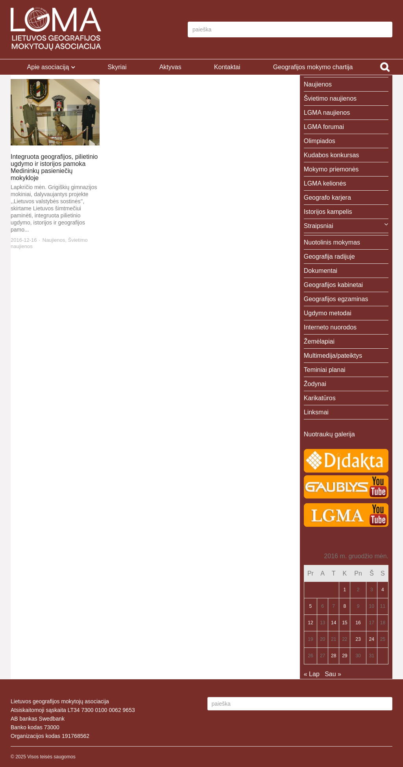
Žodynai (315, 384)
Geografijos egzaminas (336, 299)
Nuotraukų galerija (329, 434)
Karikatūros (320, 398)
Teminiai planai (325, 369)
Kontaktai (227, 67)
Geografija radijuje (329, 256)
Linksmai (316, 412)
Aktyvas (170, 67)
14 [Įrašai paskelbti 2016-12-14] (333, 622)
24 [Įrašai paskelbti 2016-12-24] (371, 639)
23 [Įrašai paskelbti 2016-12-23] (357, 639)
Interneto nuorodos (330, 327)
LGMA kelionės (325, 183)
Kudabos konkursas (331, 155)
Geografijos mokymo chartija (313, 67)
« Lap (312, 674)
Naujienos (54, 240)
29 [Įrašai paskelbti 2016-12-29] (344, 655)
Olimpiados (319, 141)
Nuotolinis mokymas (332, 242)
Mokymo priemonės (331, 169)
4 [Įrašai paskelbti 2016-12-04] (382, 589)
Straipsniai (318, 226)
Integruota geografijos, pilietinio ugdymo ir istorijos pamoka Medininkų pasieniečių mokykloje (54, 167)
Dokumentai (320, 270)
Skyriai (116, 67)
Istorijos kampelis (328, 211)
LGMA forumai (324, 126)
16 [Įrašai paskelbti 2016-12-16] (357, 622)
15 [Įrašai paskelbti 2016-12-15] (344, 622)
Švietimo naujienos (330, 98)
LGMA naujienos (327, 112)
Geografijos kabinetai (333, 284)
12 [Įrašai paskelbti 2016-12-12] (310, 622)
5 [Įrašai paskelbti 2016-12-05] (310, 606)
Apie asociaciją (48, 67)
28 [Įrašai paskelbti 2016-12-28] (333, 655)
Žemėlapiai (319, 341)
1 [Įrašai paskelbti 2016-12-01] (344, 589)
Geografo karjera (327, 197)
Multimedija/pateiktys (333, 355)
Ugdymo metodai (327, 313)
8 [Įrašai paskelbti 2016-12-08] (344, 606)
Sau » (333, 674)
